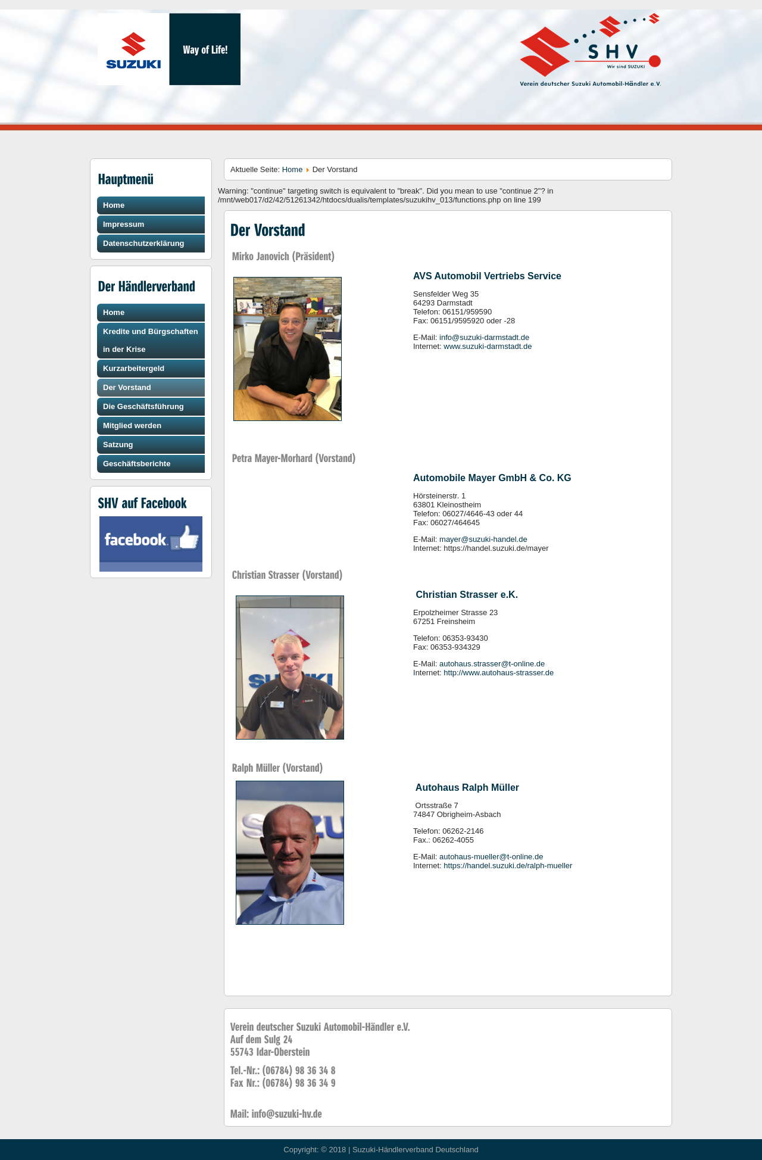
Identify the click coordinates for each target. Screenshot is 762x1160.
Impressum (123, 224)
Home (113, 205)
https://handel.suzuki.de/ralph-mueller (508, 865)
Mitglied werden (132, 425)
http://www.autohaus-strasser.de (499, 672)
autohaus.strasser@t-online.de (492, 663)
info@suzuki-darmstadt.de (484, 337)
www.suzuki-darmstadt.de (488, 346)
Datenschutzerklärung (144, 243)
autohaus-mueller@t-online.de (491, 856)
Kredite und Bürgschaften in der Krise (150, 340)
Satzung (118, 444)
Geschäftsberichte (136, 463)
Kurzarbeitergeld (133, 368)
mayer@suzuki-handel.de (483, 539)
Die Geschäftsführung (143, 406)
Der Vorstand (127, 387)
